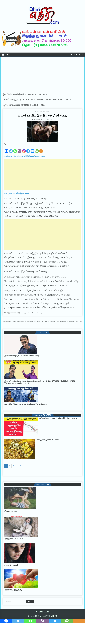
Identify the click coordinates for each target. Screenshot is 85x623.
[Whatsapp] (15, 149)
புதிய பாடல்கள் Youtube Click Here (24, 105)
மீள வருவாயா (11, 511)
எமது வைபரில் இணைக (16, 193)
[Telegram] (28, 149)
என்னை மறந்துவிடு (13, 590)
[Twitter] (11, 149)
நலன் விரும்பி (38, 119)
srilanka (15, 313)
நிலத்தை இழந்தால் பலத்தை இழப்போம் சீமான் (25, 404)
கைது (40, 313)
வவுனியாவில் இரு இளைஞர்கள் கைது (42, 115)
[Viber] (19, 149)
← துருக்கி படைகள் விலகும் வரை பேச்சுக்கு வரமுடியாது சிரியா (23, 321)
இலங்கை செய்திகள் (43, 111)
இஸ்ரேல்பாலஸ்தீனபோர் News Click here (25, 94)
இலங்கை (21, 313)
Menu (6, 54)
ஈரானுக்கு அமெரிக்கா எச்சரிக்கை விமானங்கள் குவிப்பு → (63, 321)
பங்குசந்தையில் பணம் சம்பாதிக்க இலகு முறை (58, 418)
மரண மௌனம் (11, 565)
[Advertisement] (42, 73)
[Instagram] (24, 149)
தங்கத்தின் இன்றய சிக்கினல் (48, 440)
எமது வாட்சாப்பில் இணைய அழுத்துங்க (24, 156)
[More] (41, 149)
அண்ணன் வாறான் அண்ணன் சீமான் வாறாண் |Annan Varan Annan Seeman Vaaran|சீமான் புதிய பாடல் (39, 382)
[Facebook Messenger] (32, 149)
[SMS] (37, 149)
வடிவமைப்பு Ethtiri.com (42, 615)
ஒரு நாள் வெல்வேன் (13, 539)
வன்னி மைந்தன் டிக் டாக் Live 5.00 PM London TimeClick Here (37, 99)
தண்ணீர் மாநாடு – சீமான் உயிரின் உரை (21, 356)
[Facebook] (6, 149)
